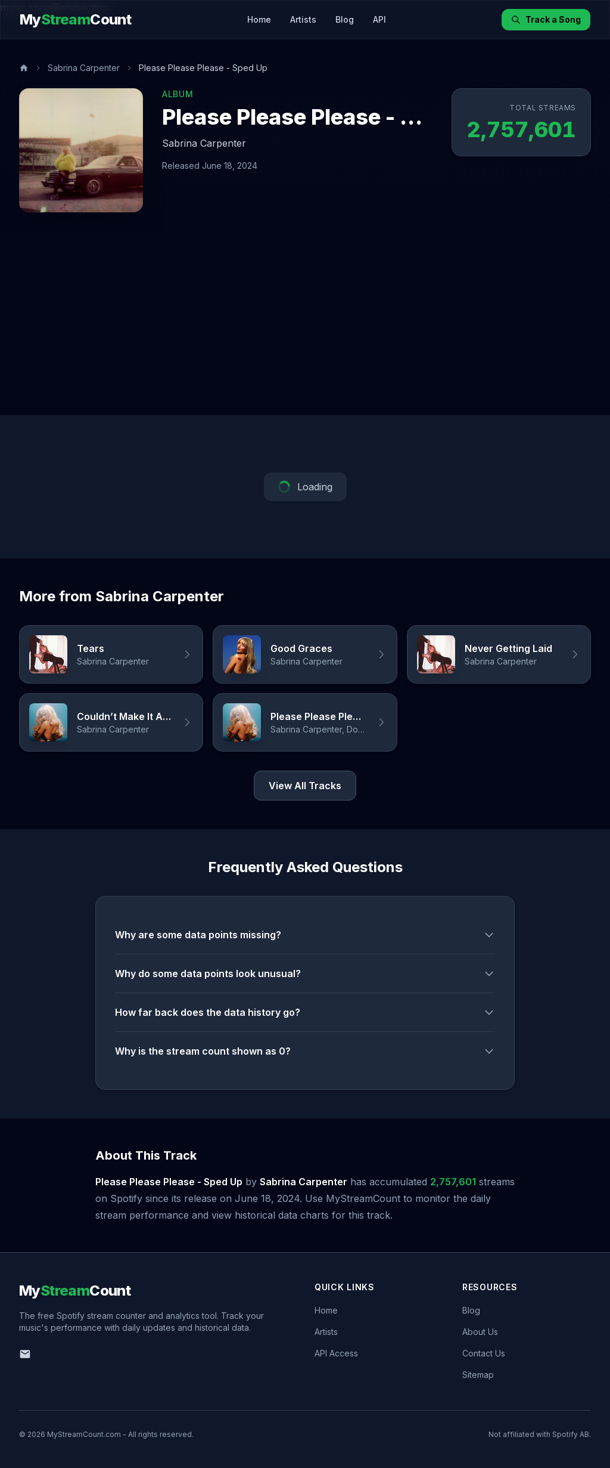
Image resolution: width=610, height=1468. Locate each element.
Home (259, 19)
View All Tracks (305, 786)
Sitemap (478, 1375)
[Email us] (25, 1354)
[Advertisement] (305, 325)
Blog (344, 19)
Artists (303, 19)
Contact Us (483, 1353)
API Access (336, 1353)
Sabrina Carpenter (84, 68)
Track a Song (546, 19)
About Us (480, 1332)
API (379, 19)
